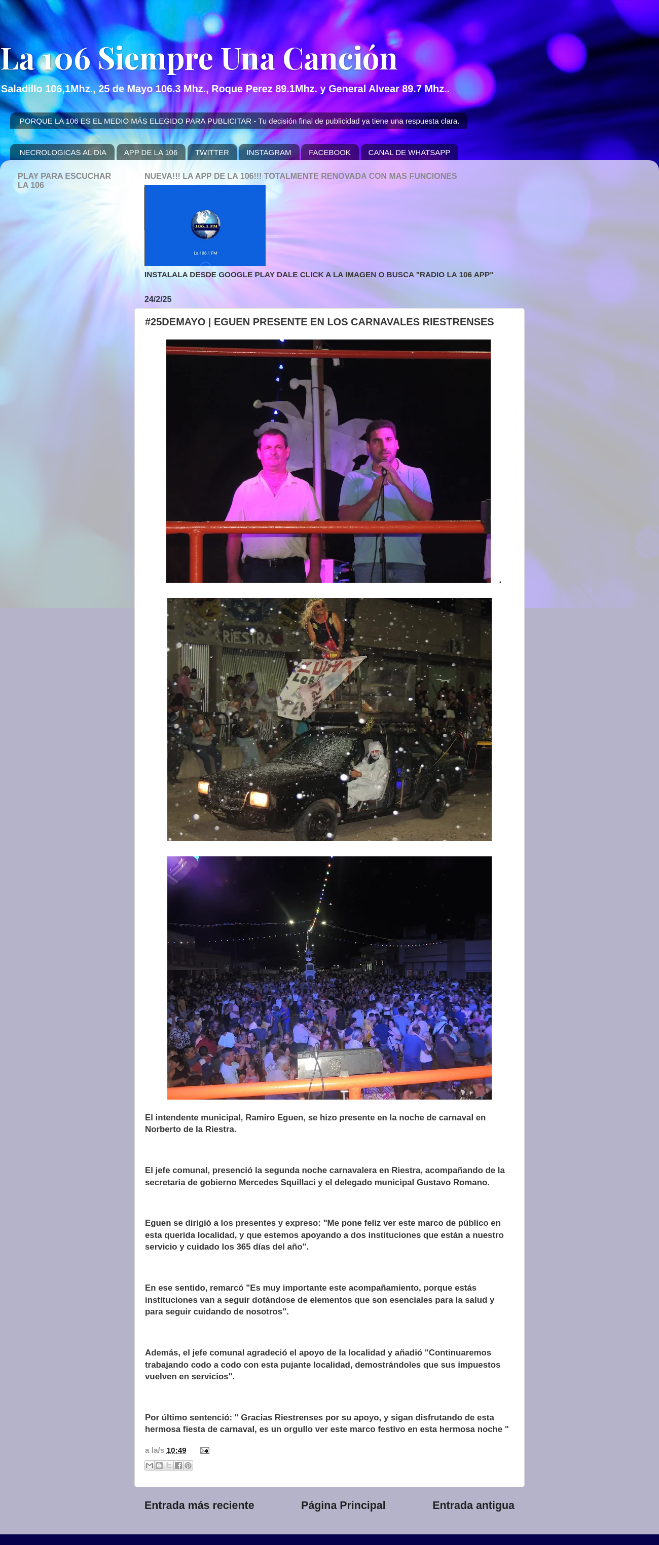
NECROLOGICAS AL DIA (63, 152)
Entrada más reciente (199, 1505)
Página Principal (343, 1505)
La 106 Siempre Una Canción (199, 56)
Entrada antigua (473, 1505)
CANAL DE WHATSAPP (410, 152)
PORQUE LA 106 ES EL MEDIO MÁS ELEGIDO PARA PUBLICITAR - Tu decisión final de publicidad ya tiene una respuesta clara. (240, 121)
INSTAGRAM (268, 152)
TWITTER (212, 152)
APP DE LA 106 (151, 152)
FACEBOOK (330, 152)
